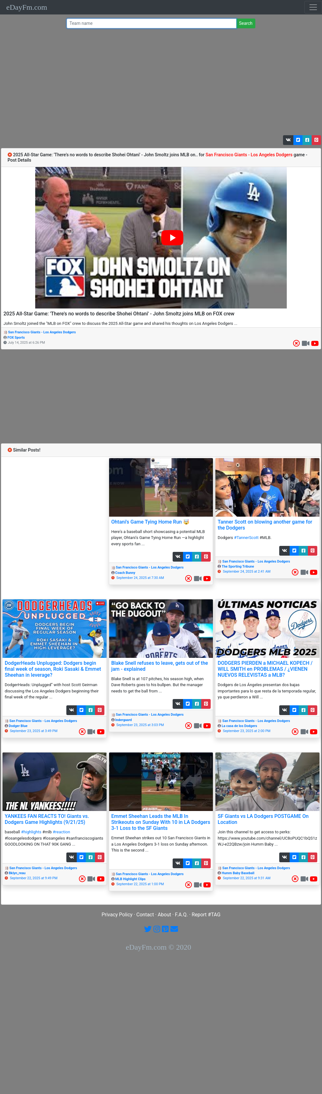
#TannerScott (246, 537)
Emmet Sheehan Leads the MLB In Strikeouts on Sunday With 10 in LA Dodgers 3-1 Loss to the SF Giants (160, 822)
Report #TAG (206, 915)
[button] (288, 140)
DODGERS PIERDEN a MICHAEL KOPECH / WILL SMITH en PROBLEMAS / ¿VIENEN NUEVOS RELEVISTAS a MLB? (265, 669)
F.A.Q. (181, 915)
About (164, 915)
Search (246, 23)
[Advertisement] (159, 83)
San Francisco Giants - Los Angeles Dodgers (42, 332)
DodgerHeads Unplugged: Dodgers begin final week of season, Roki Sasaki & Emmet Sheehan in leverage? (53, 669)
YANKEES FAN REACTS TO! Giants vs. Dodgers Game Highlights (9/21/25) (47, 819)
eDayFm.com (26, 7)
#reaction (61, 832)
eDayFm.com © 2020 (158, 947)
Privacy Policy (117, 915)
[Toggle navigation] (313, 7)
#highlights (31, 832)
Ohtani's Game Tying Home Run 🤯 (150, 522)
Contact (145, 915)
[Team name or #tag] (151, 23)
